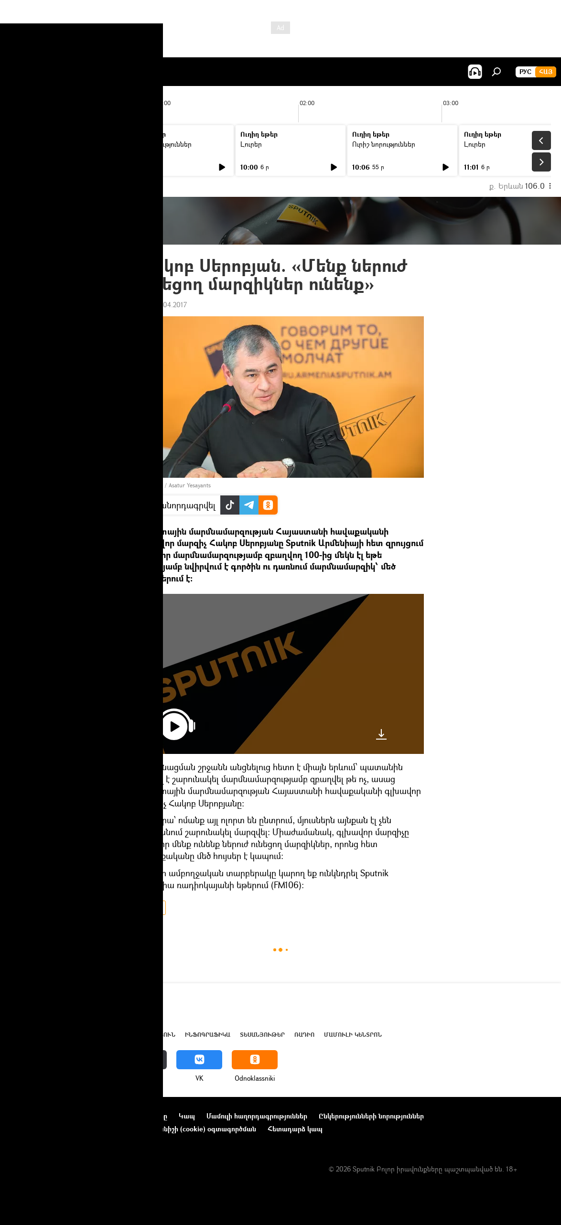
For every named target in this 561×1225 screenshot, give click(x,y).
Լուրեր (27, 144)
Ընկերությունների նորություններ (371, 1115)
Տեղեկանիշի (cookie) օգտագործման (197, 1128)
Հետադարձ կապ (295, 1128)
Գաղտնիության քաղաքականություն (68, 1128)
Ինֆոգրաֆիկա (207, 1035)
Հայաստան (58, 1035)
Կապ (187, 1115)
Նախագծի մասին (38, 1115)
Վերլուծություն (147, 1035)
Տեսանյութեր (262, 1035)
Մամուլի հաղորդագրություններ (256, 1115)
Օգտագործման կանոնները (123, 1115)
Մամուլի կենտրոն (353, 1035)
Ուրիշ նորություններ (160, 144)
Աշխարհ (97, 1035)
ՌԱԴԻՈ (151, 907)
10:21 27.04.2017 (162, 304)
